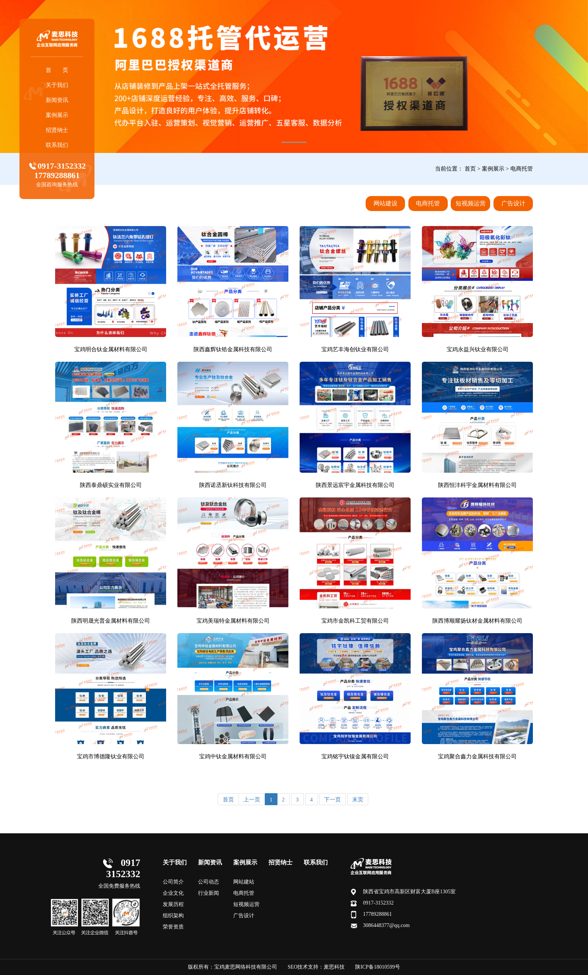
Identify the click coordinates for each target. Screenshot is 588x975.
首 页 (62, 70)
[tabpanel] (294, 76)
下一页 (332, 800)
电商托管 (521, 169)
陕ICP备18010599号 (377, 967)
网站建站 (243, 882)
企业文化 (173, 893)
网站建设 (386, 203)
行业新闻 (208, 893)
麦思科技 (334, 967)
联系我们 (62, 145)
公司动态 (208, 882)
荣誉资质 (173, 927)
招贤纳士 (62, 130)
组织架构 (173, 915)
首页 (470, 169)
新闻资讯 (62, 100)
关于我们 (62, 85)
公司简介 (173, 882)
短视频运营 (471, 203)
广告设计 (513, 203)
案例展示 (62, 115)
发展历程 (173, 904)
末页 (357, 800)
